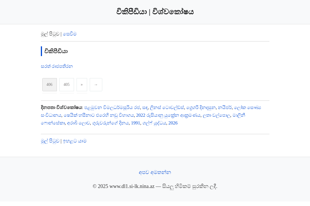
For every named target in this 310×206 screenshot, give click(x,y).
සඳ (145, 107)
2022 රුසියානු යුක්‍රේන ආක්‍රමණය (168, 115)
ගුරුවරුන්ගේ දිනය (110, 122)
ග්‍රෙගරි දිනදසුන (201, 107)
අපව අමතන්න (155, 172)
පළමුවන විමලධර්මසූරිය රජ (112, 107)
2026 (173, 122)
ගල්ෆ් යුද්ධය (154, 122)
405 (67, 84)
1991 (135, 122)
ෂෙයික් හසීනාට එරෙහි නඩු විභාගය (99, 115)
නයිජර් (225, 107)
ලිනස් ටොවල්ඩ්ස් (167, 107)
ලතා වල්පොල (216, 115)
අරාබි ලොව (78, 122)
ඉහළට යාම (75, 141)
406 (50, 84)
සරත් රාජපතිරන (57, 66)
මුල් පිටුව (50, 141)
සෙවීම (70, 34)
